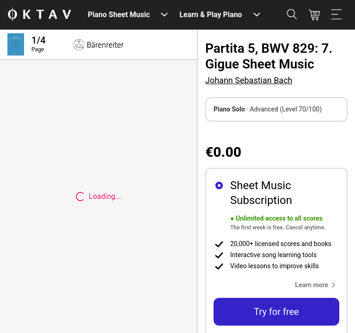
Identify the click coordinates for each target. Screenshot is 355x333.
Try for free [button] (276, 311)
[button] (317, 284)
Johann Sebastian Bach (248, 80)
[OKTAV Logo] (39, 15)
